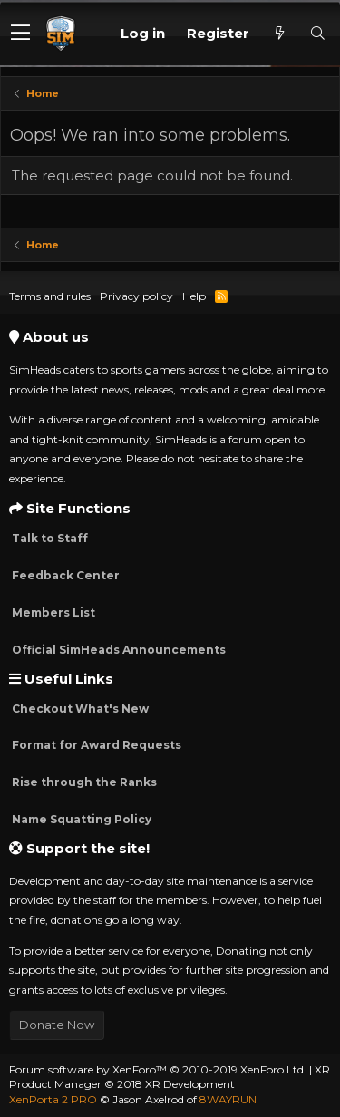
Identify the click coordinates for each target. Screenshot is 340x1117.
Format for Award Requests (95, 745)
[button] (20, 33)
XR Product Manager (169, 1077)
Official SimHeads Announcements (117, 649)
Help (194, 296)
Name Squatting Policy (80, 819)
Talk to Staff (48, 538)
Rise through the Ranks (83, 782)
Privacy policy (136, 296)
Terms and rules (50, 296)
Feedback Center (64, 575)
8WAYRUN (228, 1099)
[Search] (317, 33)
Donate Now (56, 1024)
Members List (52, 612)
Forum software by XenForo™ (157, 1069)
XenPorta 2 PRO (53, 1099)
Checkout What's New (79, 708)
